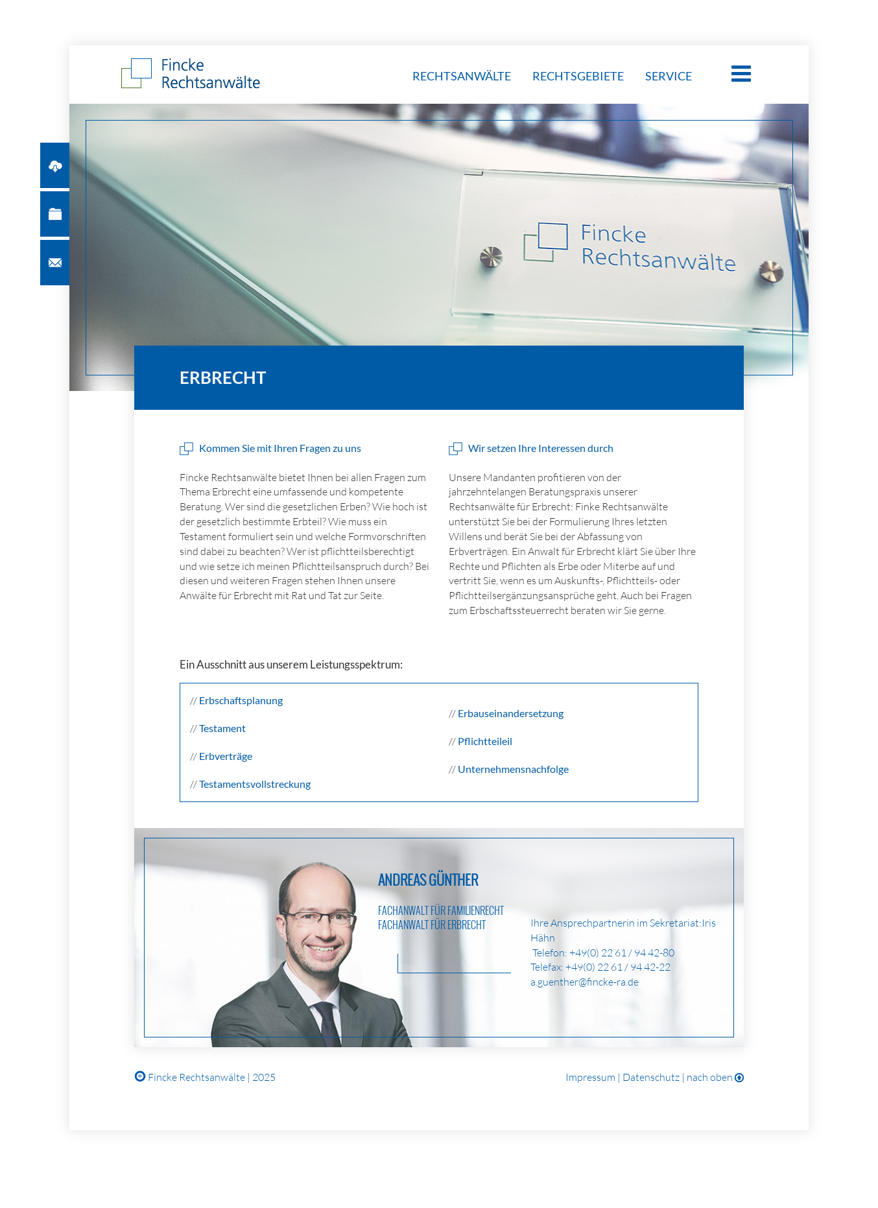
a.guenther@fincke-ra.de (584, 981)
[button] (54, 165)
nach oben (715, 1077)
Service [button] (668, 76)
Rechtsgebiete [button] (579, 76)
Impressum (590, 1077)
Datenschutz (651, 1077)
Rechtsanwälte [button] (462, 76)
